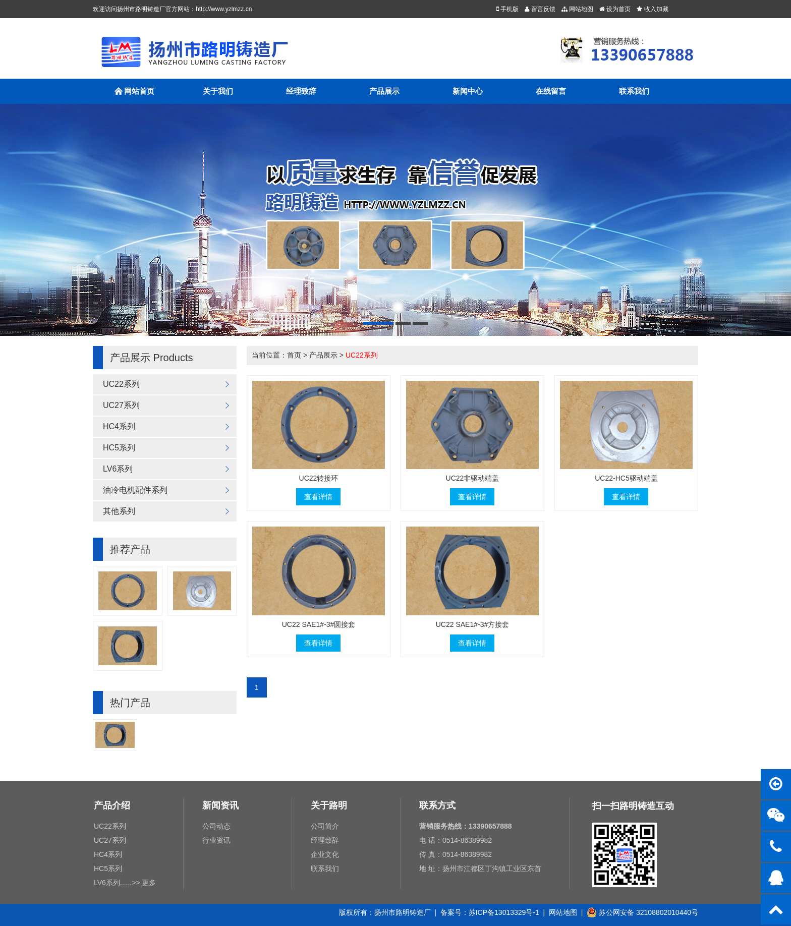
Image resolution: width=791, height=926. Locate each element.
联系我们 (634, 91)
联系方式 (437, 805)
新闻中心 (468, 91)
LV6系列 (118, 469)
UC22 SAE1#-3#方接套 (473, 624)
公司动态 (216, 826)
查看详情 (318, 497)
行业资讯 (216, 840)
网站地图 (563, 912)
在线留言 (551, 91)
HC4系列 (119, 426)
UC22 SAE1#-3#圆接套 (319, 624)
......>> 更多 (138, 883)
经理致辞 (301, 91)
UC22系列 (121, 384)
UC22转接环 (318, 478)
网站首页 (135, 95)
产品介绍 (112, 805)
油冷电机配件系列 (135, 490)
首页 (294, 355)
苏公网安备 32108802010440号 (642, 912)
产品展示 (384, 91)
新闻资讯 (220, 805)
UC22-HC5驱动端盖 (626, 478)
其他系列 (119, 511)
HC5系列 (119, 447)
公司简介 (325, 826)
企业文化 (325, 854)
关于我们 (218, 91)
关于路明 (329, 805)
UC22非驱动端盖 (472, 478)
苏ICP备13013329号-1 (504, 912)
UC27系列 (121, 405)
